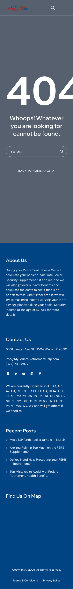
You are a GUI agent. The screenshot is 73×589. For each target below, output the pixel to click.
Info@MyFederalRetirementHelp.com (32, 359)
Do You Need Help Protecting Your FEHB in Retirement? (38, 462)
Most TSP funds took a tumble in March (37, 440)
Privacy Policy (52, 580)
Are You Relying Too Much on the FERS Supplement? (37, 450)
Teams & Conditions (25, 580)
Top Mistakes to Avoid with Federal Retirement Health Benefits (34, 474)
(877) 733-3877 (17, 364)
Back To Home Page (34, 170)
